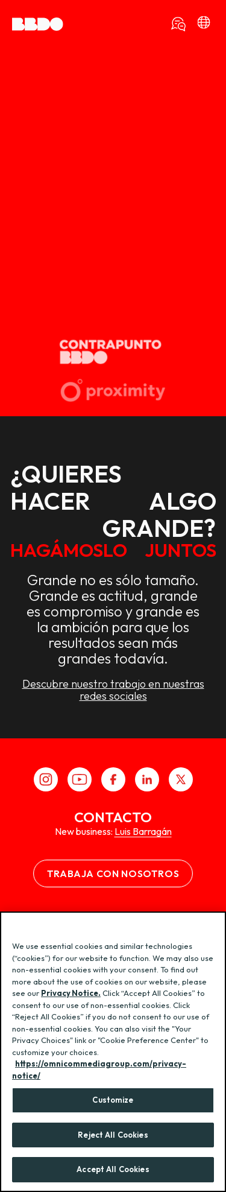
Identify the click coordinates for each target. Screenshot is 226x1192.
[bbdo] (204, 24)
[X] (181, 779)
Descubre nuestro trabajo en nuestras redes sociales (113, 706)
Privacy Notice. (71, 993)
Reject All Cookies (113, 1135)
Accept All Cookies (113, 1169)
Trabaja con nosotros (113, 873)
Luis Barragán (143, 831)
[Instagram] (46, 779)
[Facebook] (113, 779)
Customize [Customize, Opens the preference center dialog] (112, 1100)
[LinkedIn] (147, 779)
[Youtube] (79, 779)
